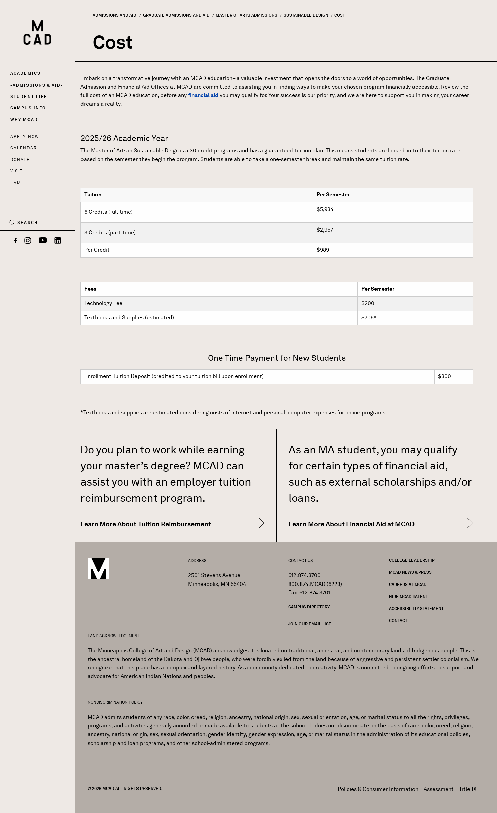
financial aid (203, 95)
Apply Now (24, 136)
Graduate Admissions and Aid (176, 15)
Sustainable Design (306, 15)
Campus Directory (309, 606)
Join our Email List (309, 623)
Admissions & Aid (37, 85)
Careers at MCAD (408, 584)
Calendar (23, 147)
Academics (25, 73)
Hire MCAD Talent (408, 596)
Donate (20, 159)
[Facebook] (15, 241)
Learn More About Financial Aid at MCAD (352, 524)
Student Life (28, 96)
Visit (16, 170)
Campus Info (28, 107)
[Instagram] (27, 241)
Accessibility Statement (416, 608)
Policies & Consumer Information (378, 789)
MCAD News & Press (410, 572)
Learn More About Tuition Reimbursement (145, 524)
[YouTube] (43, 241)
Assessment (439, 789)
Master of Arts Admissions (246, 15)
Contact (398, 620)
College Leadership (412, 560)
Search (27, 223)
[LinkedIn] (57, 241)
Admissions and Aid (114, 15)
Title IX (468, 789)
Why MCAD (24, 119)
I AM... (18, 182)
